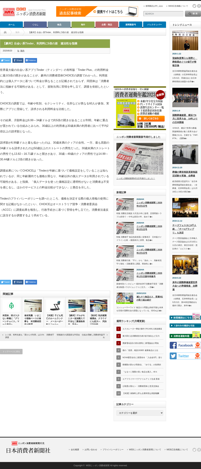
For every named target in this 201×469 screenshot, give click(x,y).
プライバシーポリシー (113, 449)
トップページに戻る (11, 351)
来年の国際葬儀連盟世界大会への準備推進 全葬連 (184, 286)
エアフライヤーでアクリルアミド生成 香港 (141, 379)
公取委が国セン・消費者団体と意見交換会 (141, 386)
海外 (83, 24)
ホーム (11, 24)
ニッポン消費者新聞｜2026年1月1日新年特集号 (149, 275)
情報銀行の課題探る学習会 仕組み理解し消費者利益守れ (81, 336)
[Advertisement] (55, 250)
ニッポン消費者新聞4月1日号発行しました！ (135, 178)
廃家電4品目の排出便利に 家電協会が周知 (141, 343)
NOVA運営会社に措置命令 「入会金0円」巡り (142, 357)
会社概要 (75, 449)
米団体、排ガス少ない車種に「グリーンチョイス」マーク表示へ (10, 320)
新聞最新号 (130, 24)
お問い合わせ (91, 449)
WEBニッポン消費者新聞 (97, 465)
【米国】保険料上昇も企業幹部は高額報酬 (141, 393)
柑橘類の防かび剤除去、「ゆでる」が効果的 (142, 365)
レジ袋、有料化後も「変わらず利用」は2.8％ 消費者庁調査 (29, 336)
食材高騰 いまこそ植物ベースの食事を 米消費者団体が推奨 (32, 320)
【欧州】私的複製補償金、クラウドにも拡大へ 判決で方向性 (98, 320)
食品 (59, 24)
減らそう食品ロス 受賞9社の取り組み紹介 (150, 298)
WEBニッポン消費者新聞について (145, 449)
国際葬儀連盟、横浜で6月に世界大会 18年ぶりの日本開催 (185, 119)
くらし (35, 24)
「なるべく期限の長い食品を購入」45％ (140, 372)
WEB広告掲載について (178, 6)
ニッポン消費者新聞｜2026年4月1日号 (149, 204)
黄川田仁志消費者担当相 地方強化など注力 (141, 336)
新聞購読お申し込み (154, 6)
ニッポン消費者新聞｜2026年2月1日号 (149, 251)
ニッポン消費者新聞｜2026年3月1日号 (149, 228)
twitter (194, 6)
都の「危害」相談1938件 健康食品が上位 (140, 350)
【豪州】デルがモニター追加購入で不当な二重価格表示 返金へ (76, 320)
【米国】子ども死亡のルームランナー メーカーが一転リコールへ (54, 320)
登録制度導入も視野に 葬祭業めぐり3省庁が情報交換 (184, 62)
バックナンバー (154, 24)
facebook (199, 6)
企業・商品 (107, 24)
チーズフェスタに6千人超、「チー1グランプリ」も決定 (184, 229)
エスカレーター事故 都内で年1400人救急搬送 (142, 329)
